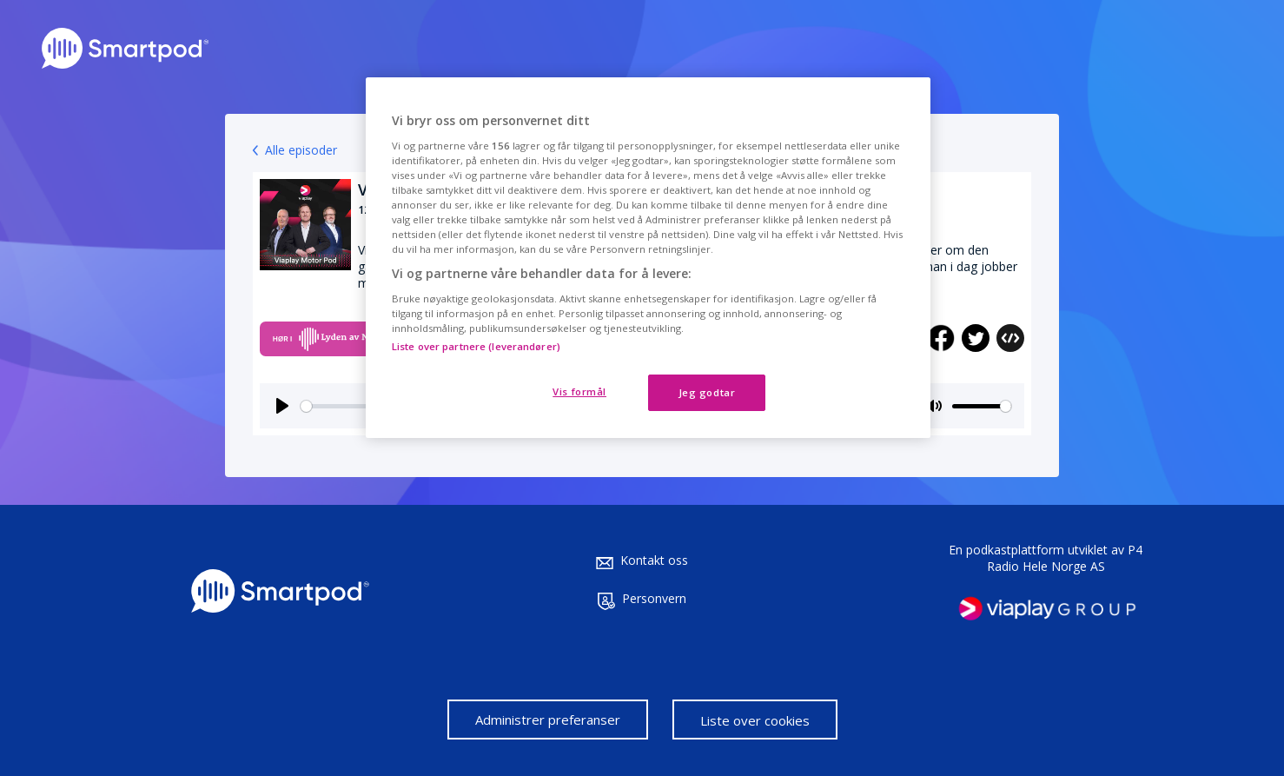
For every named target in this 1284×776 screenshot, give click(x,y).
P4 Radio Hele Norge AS (1065, 557)
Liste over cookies (755, 720)
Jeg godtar (707, 392)
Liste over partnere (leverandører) (476, 346)
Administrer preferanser (547, 719)
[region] (648, 257)
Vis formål (579, 391)
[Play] (282, 406)
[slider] (981, 406)
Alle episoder (301, 150)
